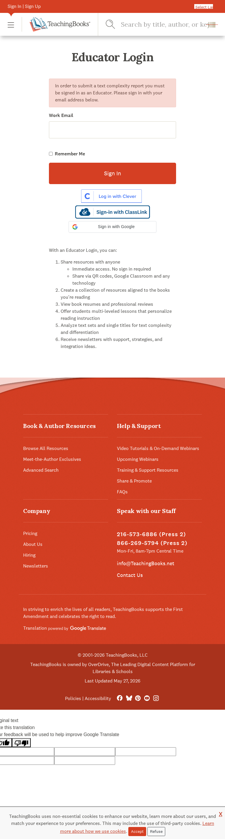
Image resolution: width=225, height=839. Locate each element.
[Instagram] (156, 698)
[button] (11, 24)
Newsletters (35, 566)
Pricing (30, 533)
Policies (73, 698)
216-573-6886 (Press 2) (151, 534)
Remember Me (70, 154)
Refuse (156, 831)
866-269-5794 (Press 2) (152, 543)
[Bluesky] (129, 698)
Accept (137, 831)
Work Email (61, 115)
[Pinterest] (138, 698)
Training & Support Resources (147, 470)
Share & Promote (134, 481)
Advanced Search (41, 470)
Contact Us (130, 575)
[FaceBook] (120, 698)
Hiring (29, 555)
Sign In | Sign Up (24, 6)
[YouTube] (147, 698)
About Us (32, 544)
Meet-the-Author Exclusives (52, 459)
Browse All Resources (45, 448)
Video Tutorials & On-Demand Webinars (158, 448)
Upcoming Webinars (137, 459)
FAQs (122, 492)
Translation (64, 628)
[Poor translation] (21, 742)
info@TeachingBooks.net (145, 563)
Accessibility (98, 698)
